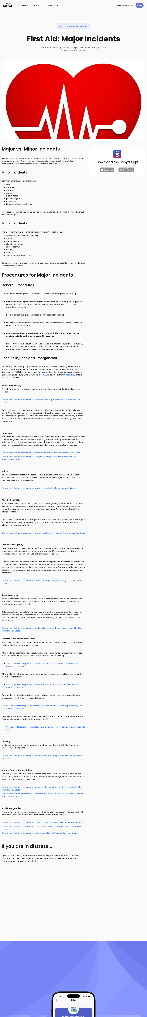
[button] (24, 5)
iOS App (45, 375)
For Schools (37, 5)
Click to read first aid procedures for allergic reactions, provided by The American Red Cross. (43, 533)
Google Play (69, 375)
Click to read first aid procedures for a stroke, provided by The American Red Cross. (39, 833)
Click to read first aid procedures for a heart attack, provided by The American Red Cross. (42, 822)
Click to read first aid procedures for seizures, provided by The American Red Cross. (39, 488)
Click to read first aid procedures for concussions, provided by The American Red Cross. (41, 452)
